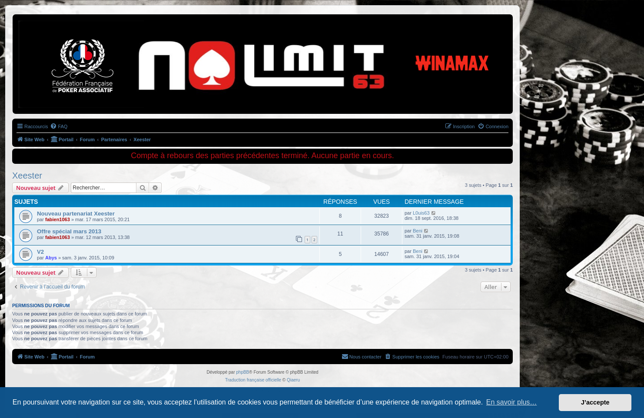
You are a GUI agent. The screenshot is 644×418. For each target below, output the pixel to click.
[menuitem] (58, 126)
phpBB (242, 372)
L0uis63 (421, 213)
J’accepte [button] (595, 402)
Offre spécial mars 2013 (69, 231)
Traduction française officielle (253, 380)
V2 (40, 252)
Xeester (27, 175)
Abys (51, 257)
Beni (417, 230)
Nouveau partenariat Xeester (76, 213)
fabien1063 (57, 219)
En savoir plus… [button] (511, 402)
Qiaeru (293, 380)
